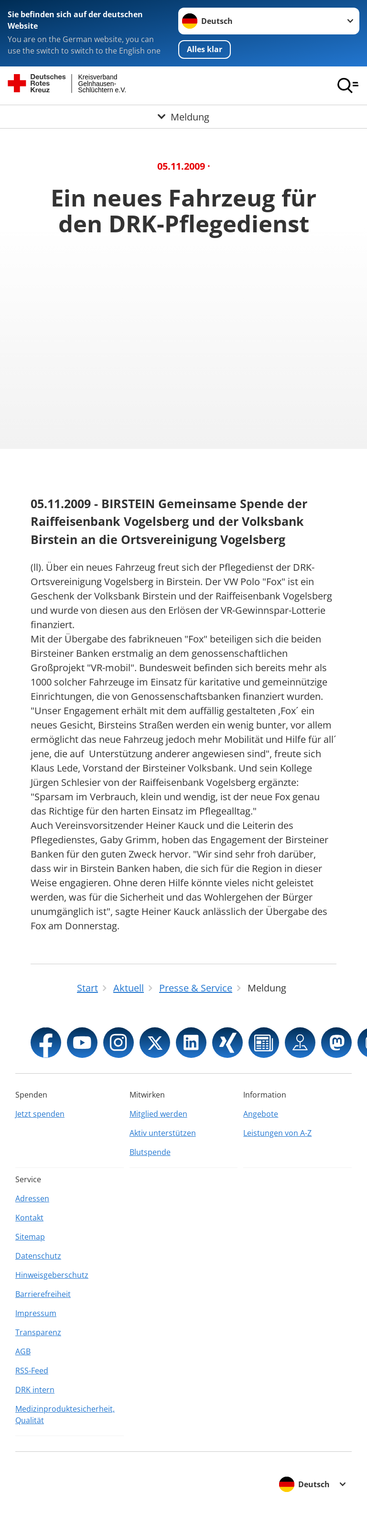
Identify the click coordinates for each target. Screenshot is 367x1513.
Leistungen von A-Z (277, 1133)
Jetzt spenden (40, 1114)
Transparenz (38, 1332)
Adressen (32, 1198)
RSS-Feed (31, 1370)
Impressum (35, 1313)
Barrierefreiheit (43, 1294)
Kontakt (29, 1217)
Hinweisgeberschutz (51, 1275)
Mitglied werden (158, 1114)
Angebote (260, 1114)
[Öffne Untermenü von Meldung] (183, 116)
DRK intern (34, 1389)
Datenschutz (38, 1256)
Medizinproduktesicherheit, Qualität (65, 1415)
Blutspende (150, 1152)
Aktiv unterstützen (163, 1133)
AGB (23, 1351)
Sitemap (30, 1236)
